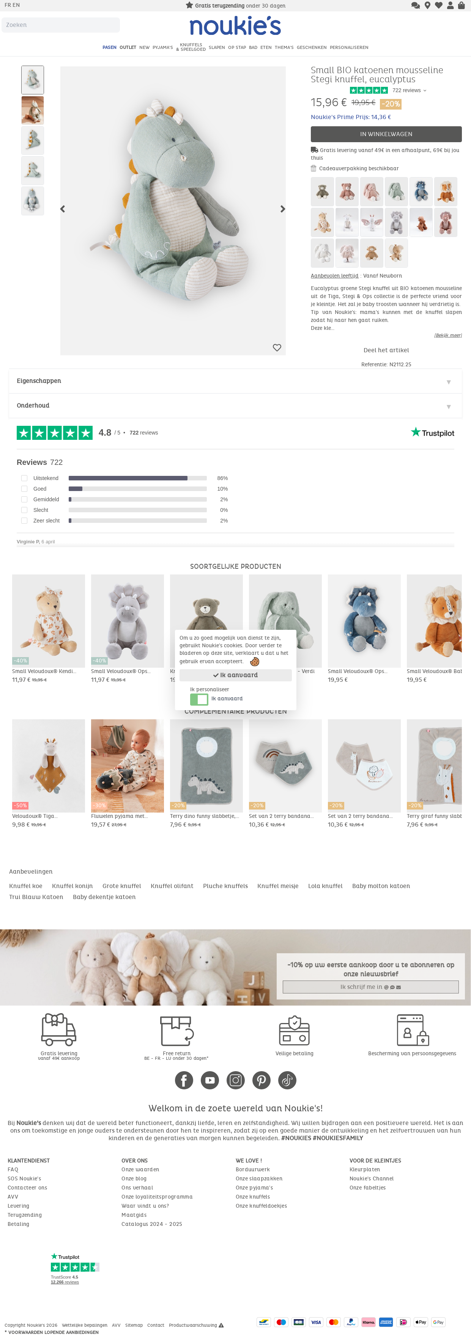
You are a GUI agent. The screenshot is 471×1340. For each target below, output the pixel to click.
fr (9, 5)
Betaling (19, 1224)
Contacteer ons (27, 1188)
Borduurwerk (253, 1169)
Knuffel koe (26, 886)
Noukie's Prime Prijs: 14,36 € (351, 117)
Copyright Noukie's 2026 (32, 1325)
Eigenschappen (39, 380)
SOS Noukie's (24, 1178)
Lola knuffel (325, 886)
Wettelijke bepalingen (85, 1325)
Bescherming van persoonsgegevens (412, 1053)
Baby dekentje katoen (104, 897)
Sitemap (134, 1325)
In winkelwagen (386, 134)
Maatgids (133, 1215)
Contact (156, 1325)
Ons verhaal (137, 1188)
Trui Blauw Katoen (36, 897)
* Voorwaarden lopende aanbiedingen (52, 1332)
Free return (176, 1055)
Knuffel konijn (72, 886)
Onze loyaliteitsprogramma (157, 1197)
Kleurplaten (365, 1169)
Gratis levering (59, 1055)
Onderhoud (33, 405)
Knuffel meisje (278, 886)
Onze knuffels (253, 1197)
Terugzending (25, 1215)
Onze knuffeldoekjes (261, 1206)
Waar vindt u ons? (145, 1206)
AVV (13, 1197)
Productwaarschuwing (196, 1325)
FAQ (13, 1169)
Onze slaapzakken (259, 1178)
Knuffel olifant (172, 886)
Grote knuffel (121, 886)
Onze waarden (140, 1169)
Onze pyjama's (254, 1188)
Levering (19, 1206)
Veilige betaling (294, 1053)
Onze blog (133, 1178)
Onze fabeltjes (368, 1188)
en (16, 5)
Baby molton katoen (381, 886)
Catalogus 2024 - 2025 (151, 1224)
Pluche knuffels (225, 886)
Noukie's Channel (372, 1178)
